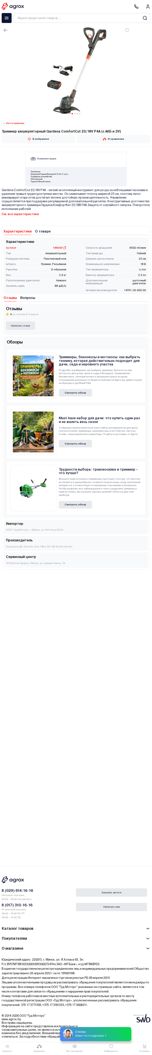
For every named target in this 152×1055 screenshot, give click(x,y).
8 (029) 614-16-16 (17, 890)
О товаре (43, 231)
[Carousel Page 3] (77, 113)
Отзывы (10, 298)
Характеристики (18, 231)
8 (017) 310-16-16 (17, 905)
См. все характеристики (20, 214)
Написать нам (111, 906)
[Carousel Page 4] (79, 113)
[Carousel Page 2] (74, 113)
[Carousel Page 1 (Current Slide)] (72, 113)
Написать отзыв (20, 325)
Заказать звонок (111, 892)
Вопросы (27, 298)
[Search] (144, 18)
